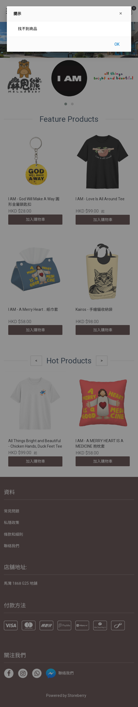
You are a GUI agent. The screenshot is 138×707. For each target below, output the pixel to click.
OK (116, 44)
